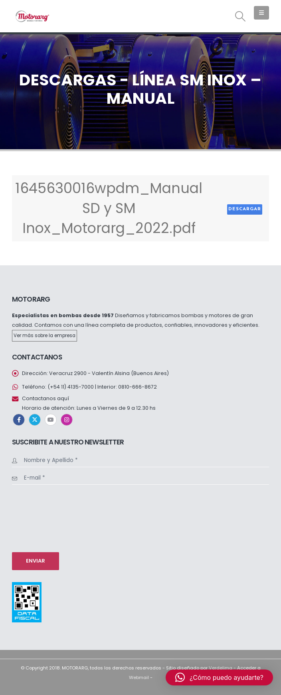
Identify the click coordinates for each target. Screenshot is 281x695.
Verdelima (220, 668)
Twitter (35, 420)
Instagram (67, 420)
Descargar (244, 209)
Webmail (139, 677)
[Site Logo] (32, 16)
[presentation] (44, 517)
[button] (240, 16)
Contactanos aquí (45, 398)
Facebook (19, 420)
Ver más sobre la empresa (44, 335)
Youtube (51, 420)
